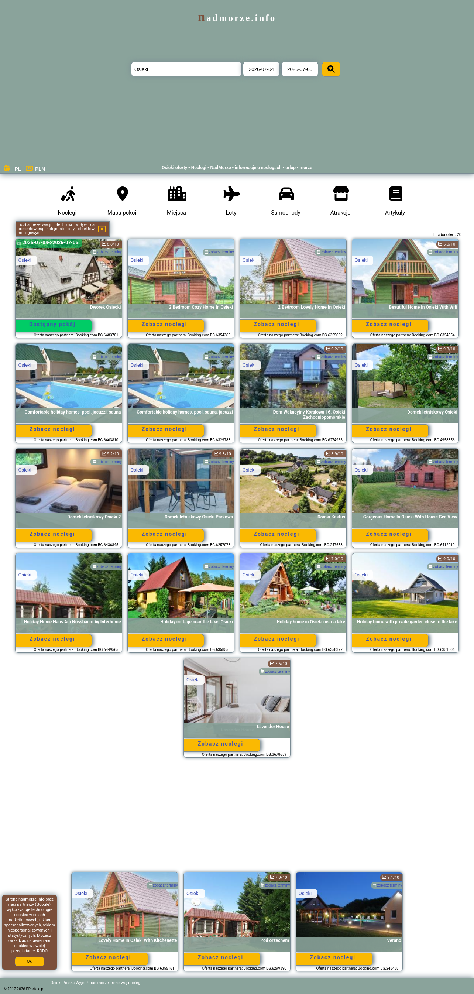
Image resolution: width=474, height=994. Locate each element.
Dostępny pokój (52, 324)
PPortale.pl (35, 989)
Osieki (24, 260)
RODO (42, 951)
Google (43, 904)
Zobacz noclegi (165, 324)
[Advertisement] (237, 818)
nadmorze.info (237, 18)
